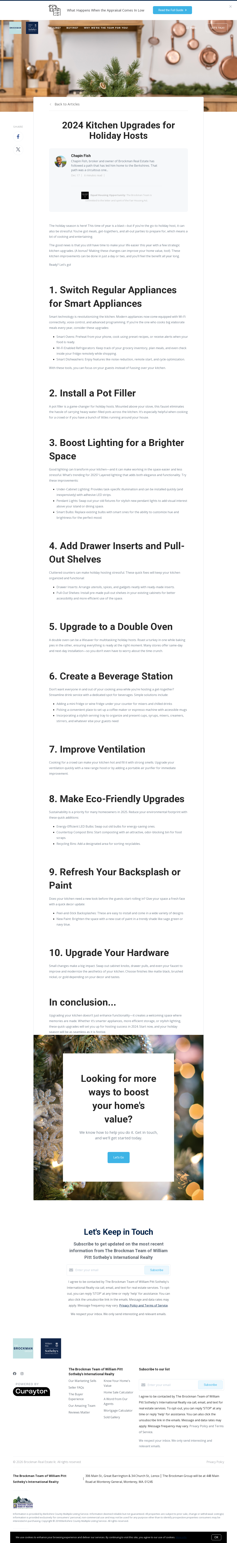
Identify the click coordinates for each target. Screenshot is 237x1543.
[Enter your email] (109, 1270)
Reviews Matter (79, 1412)
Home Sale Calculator (118, 1392)
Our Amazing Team (82, 1406)
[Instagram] (22, 1373)
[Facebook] (14, 1373)
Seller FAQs (76, 1387)
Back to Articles (67, 104)
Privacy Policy (215, 1462)
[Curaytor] (31, 1395)
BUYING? (72, 28)
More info (181, 1537)
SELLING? (54, 28)
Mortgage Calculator (118, 1410)
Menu (191, 28)
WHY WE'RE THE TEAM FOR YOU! (106, 28)
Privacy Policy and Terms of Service (143, 1305)
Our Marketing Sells (82, 1381)
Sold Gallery (112, 1417)
